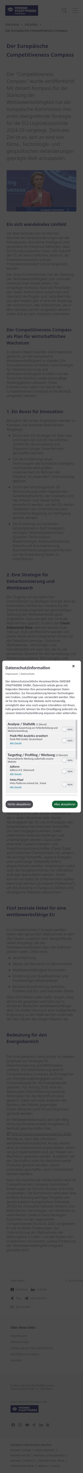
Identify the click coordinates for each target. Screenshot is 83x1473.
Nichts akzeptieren (19, 804)
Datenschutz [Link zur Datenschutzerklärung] (27, 673)
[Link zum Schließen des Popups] (75, 667)
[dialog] (41, 736)
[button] (64, 729)
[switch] (68, 729)
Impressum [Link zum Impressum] (11, 673)
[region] (41, 758)
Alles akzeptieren (64, 804)
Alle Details (16, 743)
